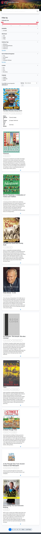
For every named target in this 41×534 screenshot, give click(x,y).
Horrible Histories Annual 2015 (12, 111)
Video (4, 38)
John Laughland (7, 295)
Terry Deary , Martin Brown (16, 113)
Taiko (5, 387)
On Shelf (5, 30)
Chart (4, 58)
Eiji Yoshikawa (6, 389)
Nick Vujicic (6, 509)
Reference (5, 44)
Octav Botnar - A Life (9, 293)
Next (23, 529)
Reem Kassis (6, 199)
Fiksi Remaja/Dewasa (7, 45)
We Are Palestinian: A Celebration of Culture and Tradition (14, 195)
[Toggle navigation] (38, 2)
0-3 (4, 67)
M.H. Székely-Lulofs (7, 247)
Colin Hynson (6, 155)
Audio (4, 37)
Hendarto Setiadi (15, 389)
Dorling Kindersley (7, 467)
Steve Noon (6, 432)
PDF (4, 36)
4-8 (4, 69)
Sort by (22, 83)
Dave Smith (6, 113)
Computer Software (7, 60)
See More (4, 50)
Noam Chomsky (7, 340)
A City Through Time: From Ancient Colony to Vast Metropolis (14, 464)
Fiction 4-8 (5, 47)
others (4, 80)
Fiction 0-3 (5, 48)
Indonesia (5, 78)
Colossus (6, 153)
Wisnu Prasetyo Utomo (17, 340)
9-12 (4, 70)
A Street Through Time (10, 430)
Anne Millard (13, 432)
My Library (5, 71)
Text (4, 55)
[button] (20, 170)
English (4, 77)
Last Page (28, 529)
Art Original (5, 57)
